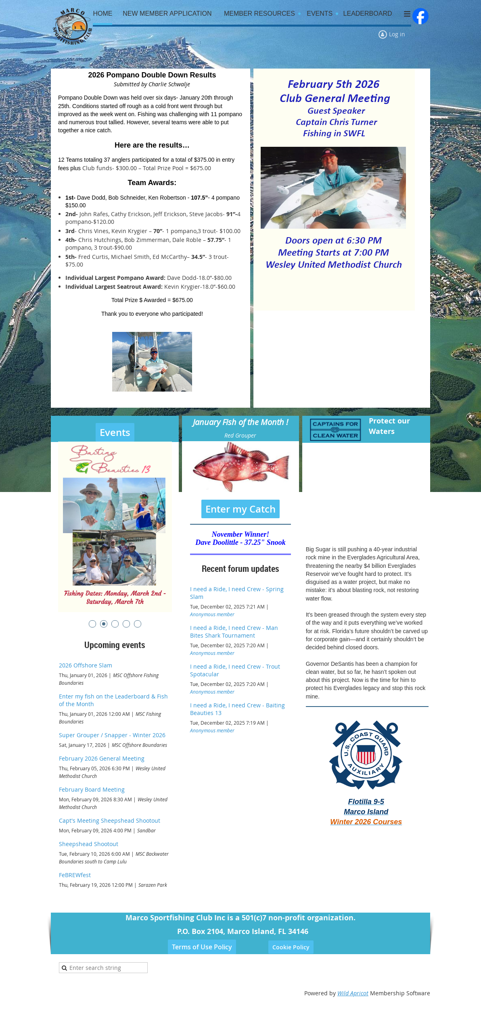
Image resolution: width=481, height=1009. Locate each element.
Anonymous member (212, 614)
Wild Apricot (352, 993)
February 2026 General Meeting (101, 758)
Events (115, 432)
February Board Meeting (92, 789)
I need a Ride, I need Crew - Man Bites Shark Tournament (234, 631)
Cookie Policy (291, 947)
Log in (397, 34)
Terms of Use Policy (202, 946)
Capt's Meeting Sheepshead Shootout (109, 820)
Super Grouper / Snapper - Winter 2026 (112, 735)
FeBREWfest (75, 875)
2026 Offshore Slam (85, 665)
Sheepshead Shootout (88, 844)
